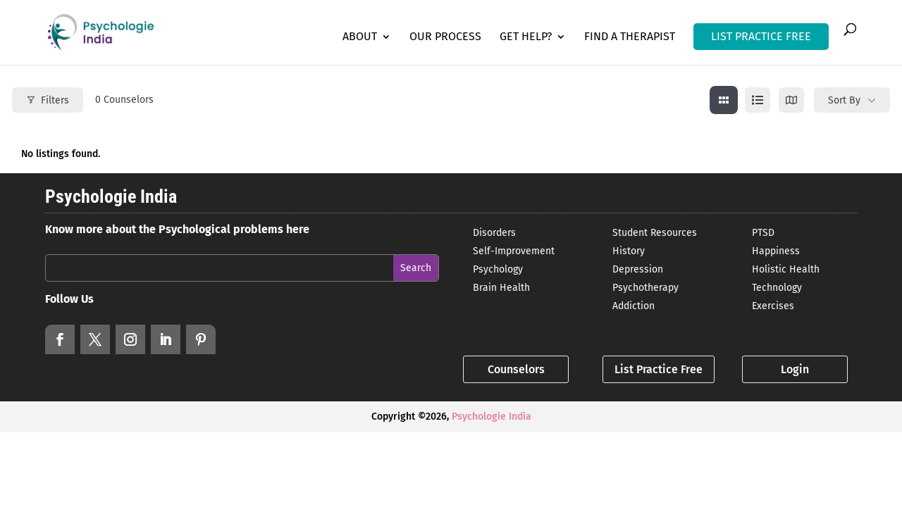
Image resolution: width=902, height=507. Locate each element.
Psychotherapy (645, 288)
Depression (637, 269)
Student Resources (654, 233)
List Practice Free (658, 369)
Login (795, 369)
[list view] (757, 100)
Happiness (776, 251)
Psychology (498, 269)
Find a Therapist (629, 37)
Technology (777, 288)
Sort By (844, 100)
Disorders (494, 233)
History (628, 251)
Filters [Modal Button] (47, 100)
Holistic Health (786, 269)
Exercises (773, 306)
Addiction (633, 306)
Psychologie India (491, 417)
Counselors (516, 369)
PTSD (763, 233)
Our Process (445, 37)
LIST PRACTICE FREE (761, 36)
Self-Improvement (514, 251)
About (359, 37)
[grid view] (724, 100)
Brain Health (501, 288)
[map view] (791, 100)
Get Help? (526, 37)
